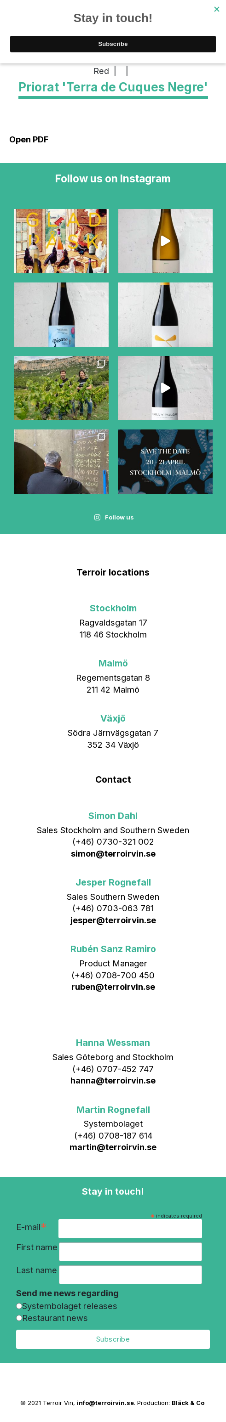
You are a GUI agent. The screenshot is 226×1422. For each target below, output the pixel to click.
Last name (36, 1270)
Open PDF (28, 139)
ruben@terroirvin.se (113, 987)
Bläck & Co (188, 1402)
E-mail (31, 1228)
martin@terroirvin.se (113, 1147)
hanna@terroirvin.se (113, 1080)
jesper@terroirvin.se (113, 920)
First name (37, 1247)
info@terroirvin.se (105, 1402)
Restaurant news (55, 1318)
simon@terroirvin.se (113, 853)
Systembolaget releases (69, 1306)
